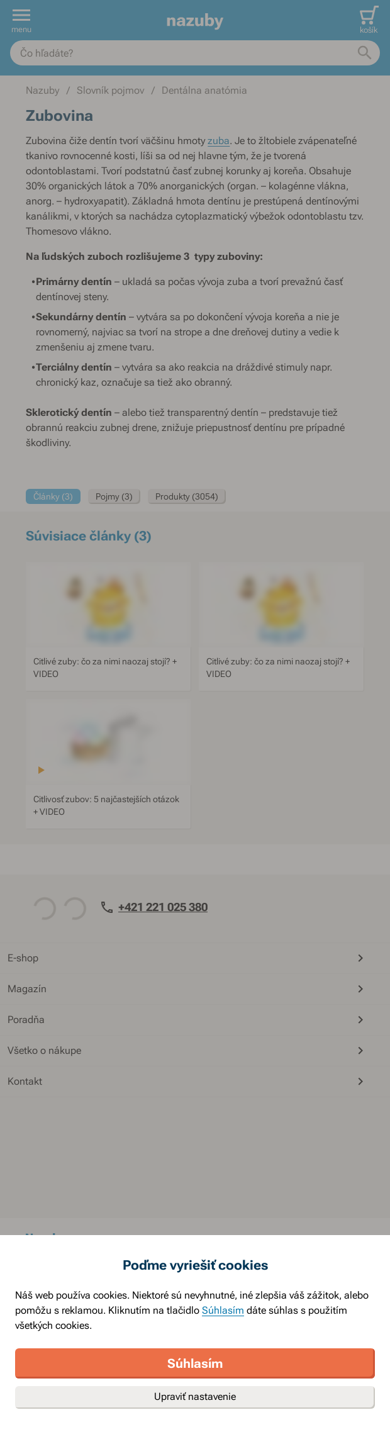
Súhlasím (223, 1310)
